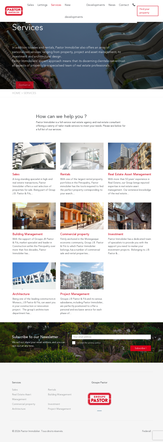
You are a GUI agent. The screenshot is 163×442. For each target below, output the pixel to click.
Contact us (28, 85)
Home (16, 93)
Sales (15, 389)
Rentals (52, 389)
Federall (146, 431)
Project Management (59, 408)
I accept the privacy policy (86, 343)
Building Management (59, 394)
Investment (54, 404)
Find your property (144, 11)
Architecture (19, 408)
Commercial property (23, 404)
